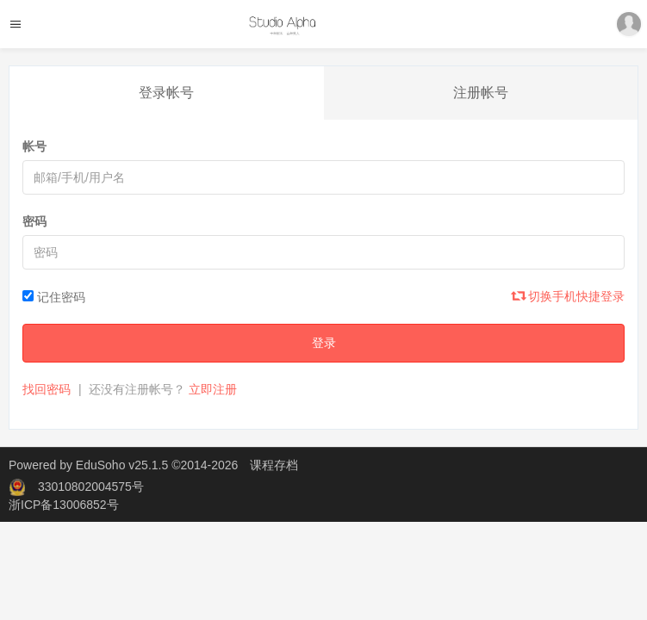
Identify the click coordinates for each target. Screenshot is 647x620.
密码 (34, 221)
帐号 (34, 146)
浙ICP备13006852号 (64, 505)
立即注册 (213, 389)
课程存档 (274, 465)
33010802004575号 (91, 486)
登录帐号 (166, 92)
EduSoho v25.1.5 (122, 465)
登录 (324, 343)
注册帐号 (480, 92)
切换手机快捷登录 (569, 296)
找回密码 (46, 389)
